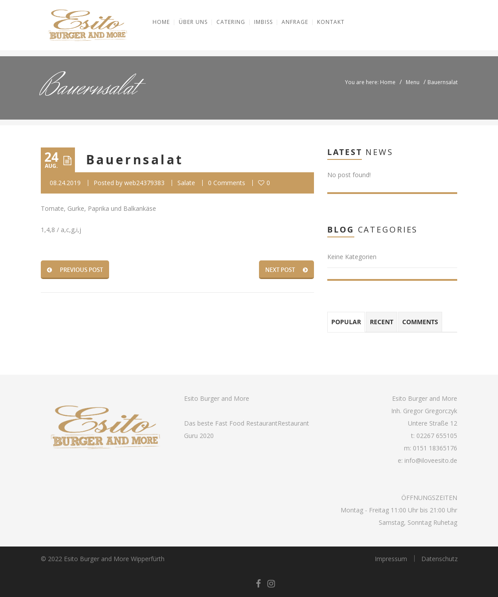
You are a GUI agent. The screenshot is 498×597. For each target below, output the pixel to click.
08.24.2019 (65, 182)
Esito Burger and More (216, 398)
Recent (381, 322)
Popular (346, 322)
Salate (186, 182)
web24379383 (144, 182)
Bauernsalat (135, 159)
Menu (413, 82)
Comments (420, 322)
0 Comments (226, 182)
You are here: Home (370, 82)
